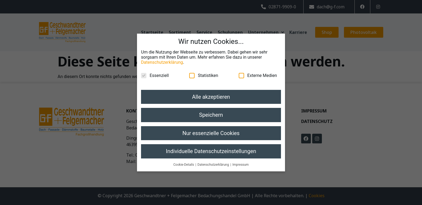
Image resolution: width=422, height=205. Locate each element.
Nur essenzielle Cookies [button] (211, 127)
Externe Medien (258, 70)
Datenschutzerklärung (162, 56)
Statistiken (203, 70)
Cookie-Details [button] (184, 159)
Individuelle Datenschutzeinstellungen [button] (211, 146)
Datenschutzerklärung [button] (214, 159)
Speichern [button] (211, 109)
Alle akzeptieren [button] (211, 91)
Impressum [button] (241, 159)
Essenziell (155, 70)
